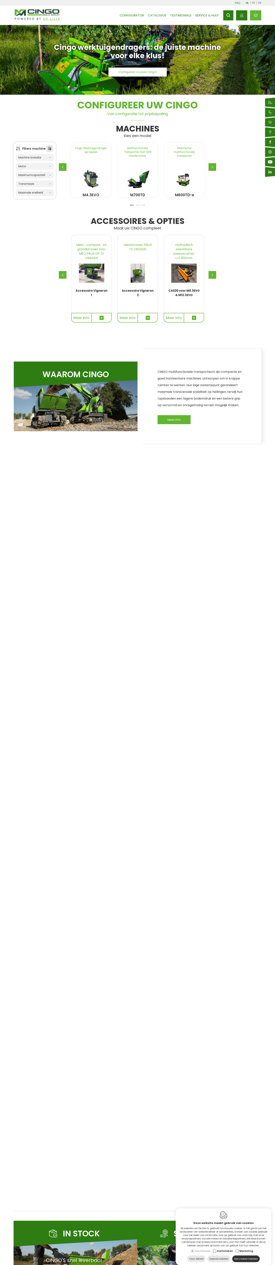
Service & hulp (207, 15)
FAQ (237, 3)
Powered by (38, 19)
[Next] (212, 171)
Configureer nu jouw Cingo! (137, 72)
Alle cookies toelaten (246, 1255)
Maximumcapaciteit (34, 175)
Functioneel (202, 1247)
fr (253, 3)
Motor (34, 166)
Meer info (174, 427)
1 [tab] (132, 214)
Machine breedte (34, 157)
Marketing (246, 1247)
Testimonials (180, 15)
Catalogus (157, 15)
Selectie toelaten (218, 1255)
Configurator (132, 15)
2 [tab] (137, 214)
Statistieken (225, 1247)
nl (247, 3)
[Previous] (62, 171)
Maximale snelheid (34, 192)
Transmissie (34, 183)
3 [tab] (143, 214)
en (259, 3)
